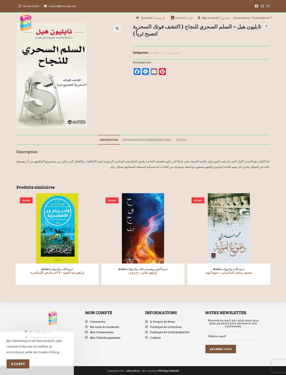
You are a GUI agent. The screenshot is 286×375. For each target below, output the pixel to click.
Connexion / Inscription (251, 18)
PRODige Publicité (168, 370)
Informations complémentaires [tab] (147, 140)
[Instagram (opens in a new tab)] (262, 6)
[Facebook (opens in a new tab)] (256, 6)
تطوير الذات (167, 52)
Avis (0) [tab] (181, 140)
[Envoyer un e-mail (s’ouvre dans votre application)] (267, 6)
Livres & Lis (133, 370)
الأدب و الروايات (58, 269)
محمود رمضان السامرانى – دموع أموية (228, 272)
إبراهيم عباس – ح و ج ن (143, 272)
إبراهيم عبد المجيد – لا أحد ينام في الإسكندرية (57, 272)
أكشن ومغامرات (152, 269)
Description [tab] (109, 140)
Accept (18, 364)
